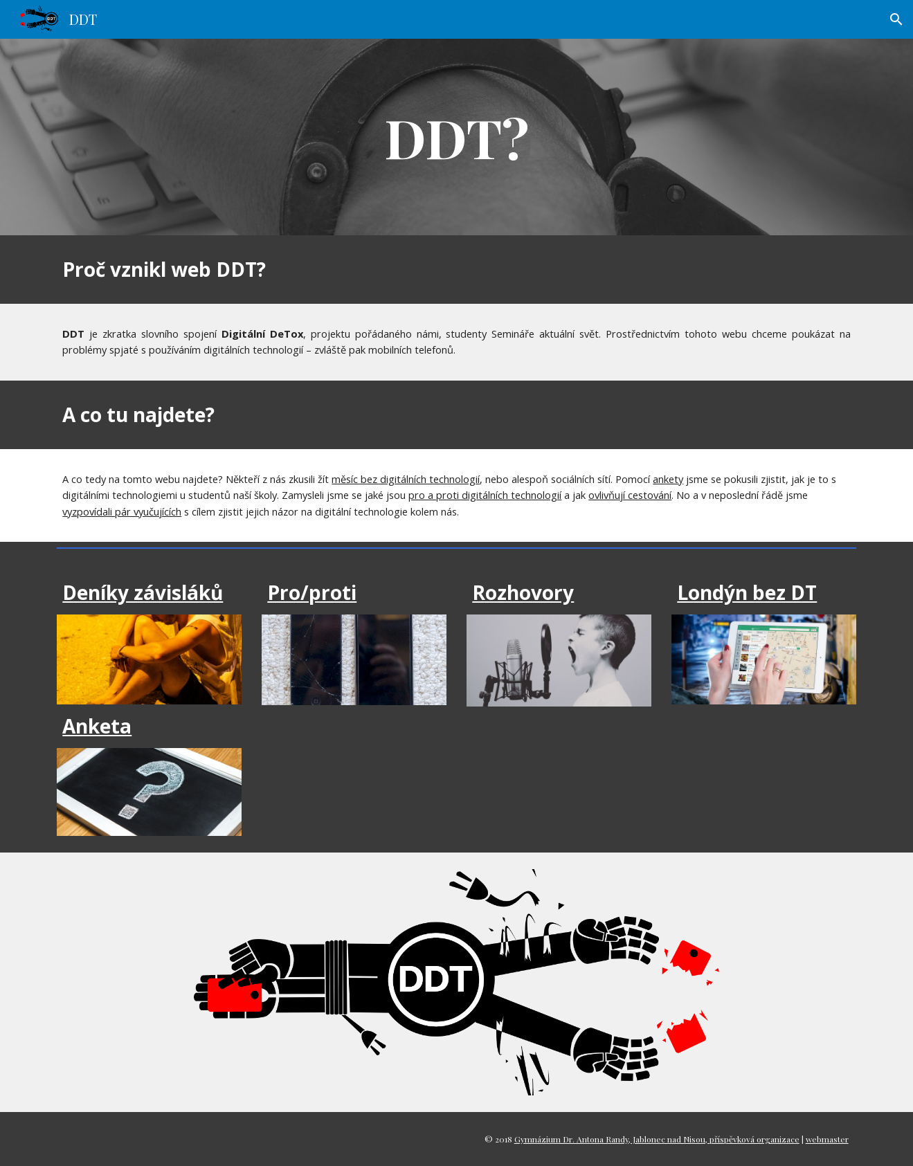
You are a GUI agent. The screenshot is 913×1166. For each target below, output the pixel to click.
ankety (668, 479)
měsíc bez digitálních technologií (406, 479)
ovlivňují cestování (629, 495)
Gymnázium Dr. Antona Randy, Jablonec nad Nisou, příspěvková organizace (656, 1139)
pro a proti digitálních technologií (484, 495)
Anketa (97, 726)
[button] (896, 19)
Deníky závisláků (142, 592)
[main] (457, 137)
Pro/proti (311, 592)
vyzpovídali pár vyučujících (121, 511)
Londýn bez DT (747, 592)
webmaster (827, 1139)
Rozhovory (523, 592)
